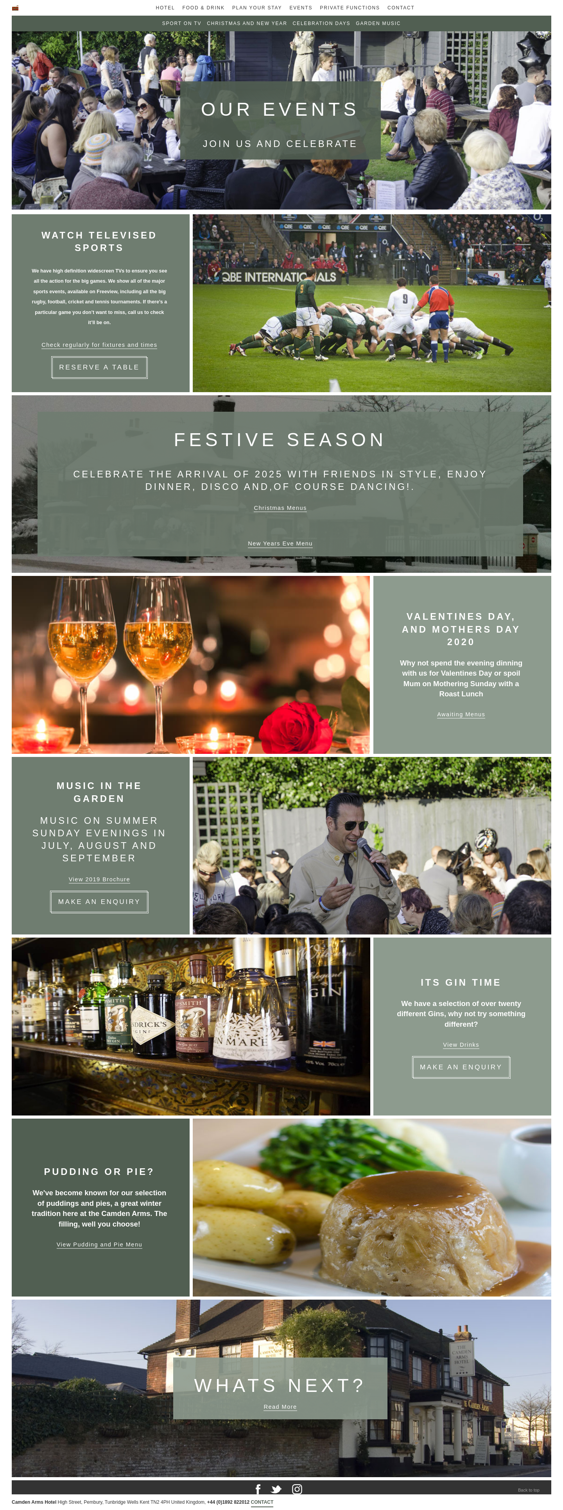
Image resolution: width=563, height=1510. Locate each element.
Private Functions (350, 8)
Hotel (165, 8)
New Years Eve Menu (280, 543)
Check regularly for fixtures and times (99, 345)
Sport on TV (182, 23)
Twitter (276, 1489)
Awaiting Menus (461, 714)
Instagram (297, 1489)
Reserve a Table (99, 367)
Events (300, 8)
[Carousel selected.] (281, 121)
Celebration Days (322, 23)
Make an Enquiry (99, 902)
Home (15, 10)
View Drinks (461, 1045)
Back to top (529, 1490)
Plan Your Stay (257, 8)
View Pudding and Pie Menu (99, 1244)
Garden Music (378, 23)
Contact (401, 8)
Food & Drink (204, 8)
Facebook (258, 1489)
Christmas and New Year (247, 23)
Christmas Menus (280, 508)
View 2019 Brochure (99, 879)
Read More (280, 1407)
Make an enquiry (461, 1067)
